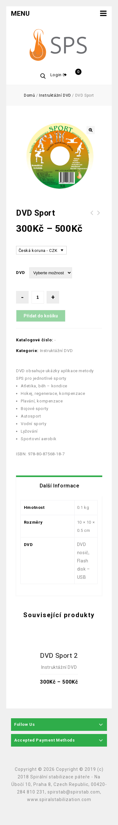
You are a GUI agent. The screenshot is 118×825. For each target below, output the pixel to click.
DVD (20, 272)
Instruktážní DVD (55, 95)
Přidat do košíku (41, 315)
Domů (29, 95)
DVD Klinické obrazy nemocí (98, 216)
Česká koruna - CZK (38, 250)
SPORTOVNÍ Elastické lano (91, 216)
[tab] (59, 485)
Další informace (59, 486)
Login (56, 74)
